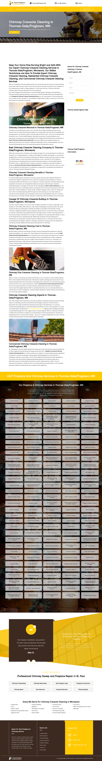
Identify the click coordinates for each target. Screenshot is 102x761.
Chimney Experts (14, 563)
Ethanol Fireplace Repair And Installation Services (71, 458)
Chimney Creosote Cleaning (33, 411)
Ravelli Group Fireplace (52, 539)
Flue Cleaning (14, 406)
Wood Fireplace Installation (89, 452)
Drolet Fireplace (14, 533)
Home (10, 9)
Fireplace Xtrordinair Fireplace (90, 526)
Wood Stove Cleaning (90, 575)
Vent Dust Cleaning (71, 551)
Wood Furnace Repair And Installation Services (52, 458)
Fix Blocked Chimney (14, 485)
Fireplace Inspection (52, 431)
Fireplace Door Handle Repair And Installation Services (71, 465)
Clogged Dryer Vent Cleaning (14, 557)
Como (12, 706)
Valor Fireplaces (33, 509)
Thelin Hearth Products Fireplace (33, 539)
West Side (76, 708)
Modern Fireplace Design (14, 496)
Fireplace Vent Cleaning (71, 447)
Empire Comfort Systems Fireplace (14, 539)
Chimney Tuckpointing (90, 424)
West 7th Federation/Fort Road (82, 706)
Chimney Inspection (71, 400)
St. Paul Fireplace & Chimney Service (74, 758)
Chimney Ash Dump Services (52, 442)
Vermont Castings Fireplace (90, 515)
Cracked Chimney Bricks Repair (90, 485)
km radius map (79, 127)
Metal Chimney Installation (14, 424)
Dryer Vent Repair (33, 563)
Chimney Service (52, 400)
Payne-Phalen (35, 712)
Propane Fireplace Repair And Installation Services (14, 465)
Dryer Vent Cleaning (90, 545)
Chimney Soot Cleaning (14, 411)
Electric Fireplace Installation (33, 458)
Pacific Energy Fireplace (33, 526)
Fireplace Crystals (33, 503)
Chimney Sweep (14, 400)
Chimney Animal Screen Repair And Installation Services (71, 417)
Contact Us (51, 9)
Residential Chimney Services (71, 479)
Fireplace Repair (52, 411)
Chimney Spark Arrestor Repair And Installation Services (52, 417)
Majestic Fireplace (71, 515)
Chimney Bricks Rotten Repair (71, 485)
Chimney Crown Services (14, 436)
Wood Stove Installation (71, 575)
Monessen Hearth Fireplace (33, 533)
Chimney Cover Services (71, 436)
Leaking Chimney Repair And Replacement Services (33, 485)
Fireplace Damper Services (71, 472)
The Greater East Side (58, 710)
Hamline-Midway (36, 704)
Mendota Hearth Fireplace (52, 526)
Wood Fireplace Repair (33, 452)
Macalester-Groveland (38, 708)
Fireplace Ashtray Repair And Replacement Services (90, 465)
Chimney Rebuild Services (33, 545)
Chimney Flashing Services (14, 447)
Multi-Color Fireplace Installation (52, 503)
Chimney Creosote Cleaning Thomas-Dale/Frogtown (25, 42)
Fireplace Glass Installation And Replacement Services (33, 465)
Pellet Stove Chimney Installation (52, 497)
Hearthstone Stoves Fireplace (90, 533)
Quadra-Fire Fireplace (90, 520)
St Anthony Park (57, 704)
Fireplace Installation (71, 411)
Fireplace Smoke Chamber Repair (52, 424)
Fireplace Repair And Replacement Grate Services (33, 472)
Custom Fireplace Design (33, 496)
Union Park (76, 704)
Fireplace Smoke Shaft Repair (33, 424)
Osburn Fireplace (52, 520)
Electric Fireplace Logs (33, 478)
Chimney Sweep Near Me (52, 569)
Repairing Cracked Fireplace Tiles (52, 485)
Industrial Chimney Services (90, 478)
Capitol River (14, 704)
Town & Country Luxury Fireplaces (52, 509)
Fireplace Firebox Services (52, 472)
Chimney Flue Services (90, 436)
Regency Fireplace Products (90, 503)
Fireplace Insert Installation (14, 545)
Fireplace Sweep (52, 447)
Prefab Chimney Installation (52, 545)
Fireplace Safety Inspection (71, 563)
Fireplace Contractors (90, 447)
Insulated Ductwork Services (90, 588)
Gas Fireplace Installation (14, 458)
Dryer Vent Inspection (90, 551)
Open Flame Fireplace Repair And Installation (14, 588)
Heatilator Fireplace (33, 515)
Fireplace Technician (90, 569)
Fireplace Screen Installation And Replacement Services (90, 539)
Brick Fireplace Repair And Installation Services (14, 595)
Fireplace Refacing (71, 424)
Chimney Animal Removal (71, 539)
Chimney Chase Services (52, 436)
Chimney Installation (90, 406)
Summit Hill (56, 706)
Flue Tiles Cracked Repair (52, 491)
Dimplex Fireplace (71, 520)
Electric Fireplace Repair (71, 452)
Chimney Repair (71, 406)
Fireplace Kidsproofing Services (71, 545)
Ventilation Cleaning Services (33, 588)
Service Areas (40, 9)
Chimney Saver (89, 431)
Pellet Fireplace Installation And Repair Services (70, 503)
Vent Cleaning (14, 551)
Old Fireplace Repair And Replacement (71, 431)
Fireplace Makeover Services (52, 588)
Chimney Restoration (14, 431)
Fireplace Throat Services (14, 478)
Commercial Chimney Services (52, 479)
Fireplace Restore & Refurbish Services (33, 595)
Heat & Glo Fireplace (14, 520)
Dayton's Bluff (15, 708)
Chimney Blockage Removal (33, 431)
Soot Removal (52, 406)
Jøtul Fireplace (14, 526)
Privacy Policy (43, 749)
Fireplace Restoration (14, 417)
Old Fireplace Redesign (71, 491)
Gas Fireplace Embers (90, 496)
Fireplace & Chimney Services (24, 9)
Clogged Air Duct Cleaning (33, 557)
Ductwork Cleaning (71, 569)
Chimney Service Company (71, 557)
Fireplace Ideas (14, 569)
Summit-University (58, 708)
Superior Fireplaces (14, 509)
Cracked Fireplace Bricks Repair (52, 595)
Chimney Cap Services (33, 436)
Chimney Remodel (71, 588)
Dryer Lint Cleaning (52, 551)
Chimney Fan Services (90, 442)
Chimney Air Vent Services (14, 503)
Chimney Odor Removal (33, 491)
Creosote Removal (33, 406)
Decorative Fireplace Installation (90, 564)
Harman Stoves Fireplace (33, 520)
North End (34, 710)
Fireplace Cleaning (90, 400)
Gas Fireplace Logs (89, 472)
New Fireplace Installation (90, 411)
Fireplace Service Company (52, 557)
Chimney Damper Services (33, 442)
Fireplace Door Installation (52, 465)
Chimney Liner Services (14, 442)
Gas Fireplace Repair (52, 452)
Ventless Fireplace (52, 581)
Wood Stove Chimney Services (14, 582)
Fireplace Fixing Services (33, 581)
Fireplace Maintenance (33, 575)
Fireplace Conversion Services (71, 582)
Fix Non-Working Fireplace (33, 417)
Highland (34, 706)
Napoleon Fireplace (52, 515)
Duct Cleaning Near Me (33, 569)
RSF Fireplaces (14, 515)
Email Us (79, 3)
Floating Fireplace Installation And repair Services (71, 595)
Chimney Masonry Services (33, 447)
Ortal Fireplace (71, 526)
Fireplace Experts (90, 557)
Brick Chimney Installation (90, 417)
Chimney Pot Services (71, 442)
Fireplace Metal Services (14, 472)
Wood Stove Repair (52, 575)
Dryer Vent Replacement (52, 563)
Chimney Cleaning (33, 400)
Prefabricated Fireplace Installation (90, 458)
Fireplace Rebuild (14, 452)
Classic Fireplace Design (90, 491)
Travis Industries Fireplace (71, 533)
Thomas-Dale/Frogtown (59, 712)
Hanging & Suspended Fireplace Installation (90, 582)
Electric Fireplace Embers (71, 496)
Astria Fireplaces (90, 509)
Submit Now (80, 100)
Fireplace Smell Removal (14, 491)
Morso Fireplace (52, 533)
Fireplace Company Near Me (14, 575)
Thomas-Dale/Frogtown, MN (80, 745)
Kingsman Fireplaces (71, 509)
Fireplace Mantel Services (90, 595)
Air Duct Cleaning (33, 551)
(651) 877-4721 (86, 9)
